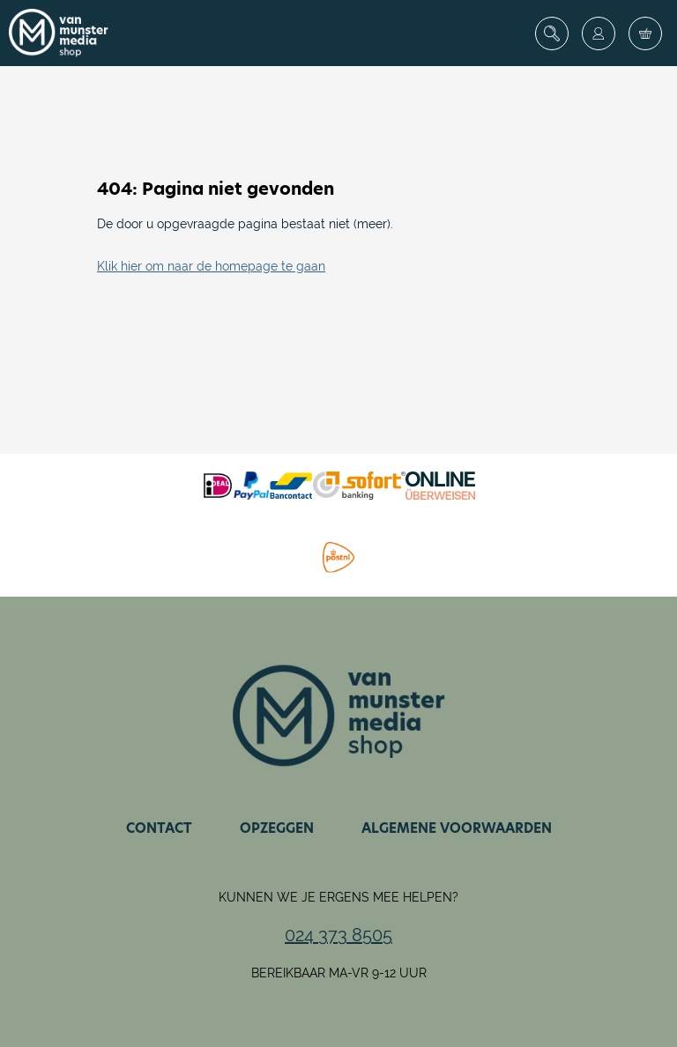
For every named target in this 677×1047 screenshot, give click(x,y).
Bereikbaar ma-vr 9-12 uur (339, 973)
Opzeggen (277, 828)
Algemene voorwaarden (456, 828)
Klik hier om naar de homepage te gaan (211, 266)
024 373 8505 (338, 935)
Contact (159, 828)
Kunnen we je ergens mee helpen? (338, 897)
